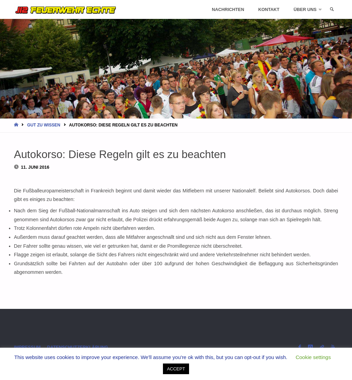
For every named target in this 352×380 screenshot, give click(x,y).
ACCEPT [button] (176, 368)
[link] (332, 9)
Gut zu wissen (43, 125)
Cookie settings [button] (313, 357)
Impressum (27, 347)
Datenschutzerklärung (77, 347)
